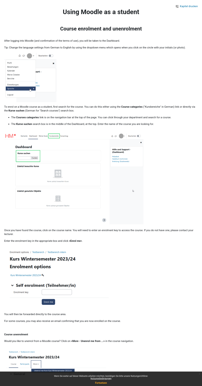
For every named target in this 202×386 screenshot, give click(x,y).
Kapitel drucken (187, 6)
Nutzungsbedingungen (101, 378)
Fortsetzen (101, 382)
